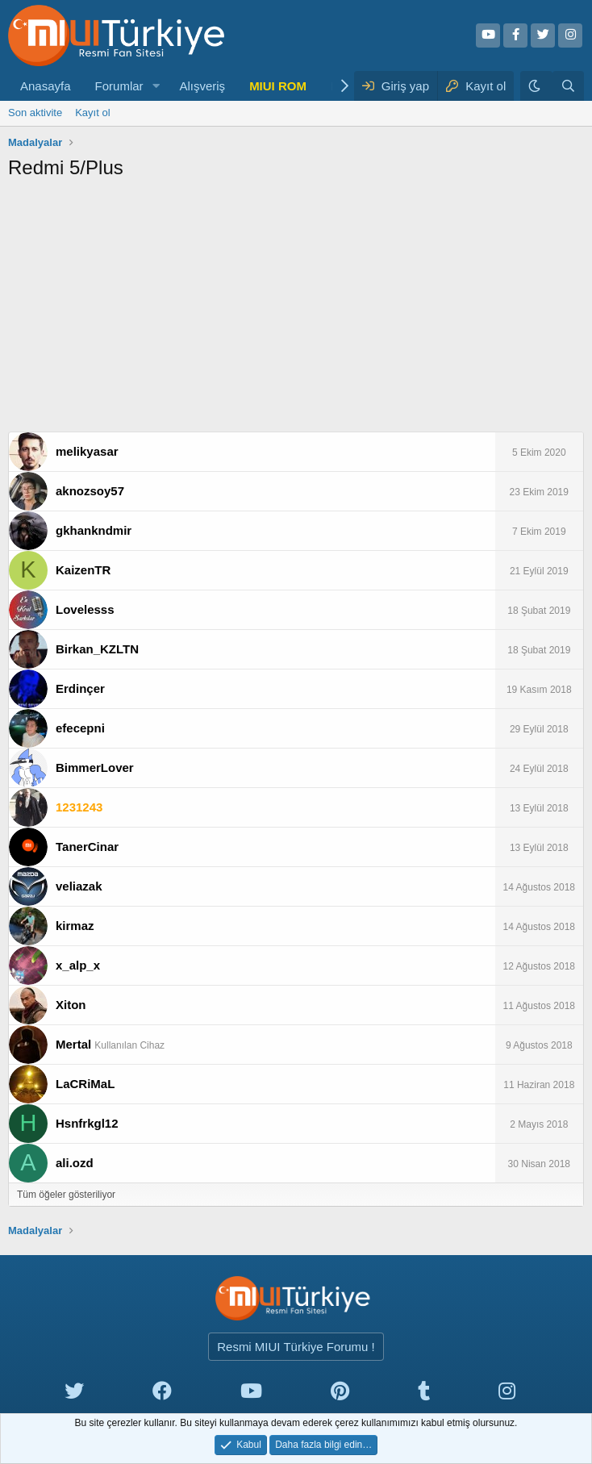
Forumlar (119, 86)
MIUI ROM (277, 86)
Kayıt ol (92, 112)
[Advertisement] (296, 310)
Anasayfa (45, 86)
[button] (155, 86)
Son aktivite (35, 112)
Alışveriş (202, 86)
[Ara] (568, 86)
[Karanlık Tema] (536, 86)
